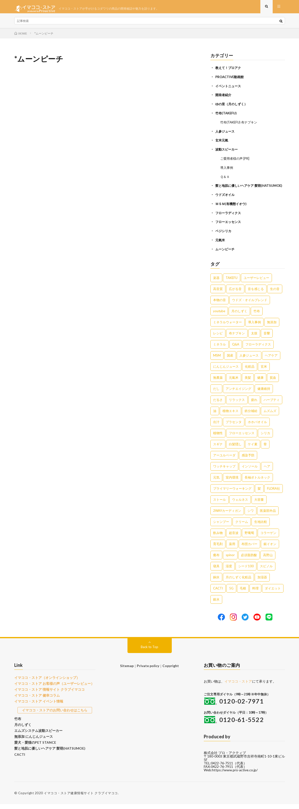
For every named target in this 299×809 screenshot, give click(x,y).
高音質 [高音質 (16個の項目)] (218, 294)
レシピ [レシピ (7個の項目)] (218, 338)
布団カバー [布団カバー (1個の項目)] (249, 549)
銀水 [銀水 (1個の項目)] (216, 604)
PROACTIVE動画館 (230, 80)
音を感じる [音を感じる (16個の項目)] (256, 294)
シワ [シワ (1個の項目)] (250, 515)
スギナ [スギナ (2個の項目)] (218, 449)
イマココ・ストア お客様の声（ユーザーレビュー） (51, 688)
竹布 (17, 721)
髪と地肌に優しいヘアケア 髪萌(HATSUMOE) (47, 749)
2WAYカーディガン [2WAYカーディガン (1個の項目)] (227, 515)
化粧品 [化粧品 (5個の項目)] (249, 371)
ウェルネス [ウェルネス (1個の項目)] (240, 504)
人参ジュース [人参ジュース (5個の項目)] (249, 360)
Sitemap (127, 670)
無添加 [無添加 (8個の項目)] (272, 327)
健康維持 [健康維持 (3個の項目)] (263, 394)
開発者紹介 (224, 98)
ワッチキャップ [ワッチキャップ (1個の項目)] (224, 471)
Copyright (170, 670)
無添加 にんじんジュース (32, 738)
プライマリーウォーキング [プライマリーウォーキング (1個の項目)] (232, 493)
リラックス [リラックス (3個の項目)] (237, 405)
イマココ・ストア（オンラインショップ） (44, 682)
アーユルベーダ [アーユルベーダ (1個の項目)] (224, 460)
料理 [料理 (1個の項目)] (255, 593)
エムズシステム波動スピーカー (36, 733)
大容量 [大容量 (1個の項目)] (259, 504)
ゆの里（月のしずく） (232, 107)
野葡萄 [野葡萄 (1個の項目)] (249, 538)
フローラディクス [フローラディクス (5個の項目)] (258, 349)
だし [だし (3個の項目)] (216, 394)
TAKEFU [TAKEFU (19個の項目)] (231, 283)
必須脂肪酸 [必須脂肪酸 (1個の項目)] (249, 560)
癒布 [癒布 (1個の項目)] (216, 560)
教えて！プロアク (229, 71)
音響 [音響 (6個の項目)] (267, 338)
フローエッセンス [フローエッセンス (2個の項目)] (241, 438)
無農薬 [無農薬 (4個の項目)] (218, 382)
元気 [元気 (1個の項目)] (216, 482)
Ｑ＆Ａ (225, 178)
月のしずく (22, 727)
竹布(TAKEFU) (226, 116)
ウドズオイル (225, 201)
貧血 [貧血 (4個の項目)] (273, 382)
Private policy (148, 670)
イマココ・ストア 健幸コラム (35, 699)
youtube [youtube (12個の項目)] (219, 316)
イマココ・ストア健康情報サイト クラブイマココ (81, 798)
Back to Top (149, 652)
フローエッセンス (229, 227)
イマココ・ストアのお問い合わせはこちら (54, 713)
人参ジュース (225, 134)
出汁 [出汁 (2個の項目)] (216, 427)
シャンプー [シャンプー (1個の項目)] (221, 527)
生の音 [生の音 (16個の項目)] (275, 294)
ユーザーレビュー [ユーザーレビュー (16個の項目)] (256, 283)
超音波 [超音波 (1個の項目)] (233, 538)
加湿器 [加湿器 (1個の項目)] (262, 582)
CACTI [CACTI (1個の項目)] (218, 593)
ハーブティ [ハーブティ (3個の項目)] (272, 405)
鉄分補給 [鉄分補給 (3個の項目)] (251, 416)
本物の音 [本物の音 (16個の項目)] (219, 305)
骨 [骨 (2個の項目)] (265, 449)
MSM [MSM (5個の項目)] (217, 360)
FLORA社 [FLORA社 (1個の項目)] (273, 493)
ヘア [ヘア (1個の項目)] (267, 471)
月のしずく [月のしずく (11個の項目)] (239, 316)
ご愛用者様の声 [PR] (236, 160)
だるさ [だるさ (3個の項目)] (218, 405)
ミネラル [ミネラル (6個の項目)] (219, 349)
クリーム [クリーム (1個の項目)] (241, 527)
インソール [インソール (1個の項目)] (250, 471)
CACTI (19, 755)
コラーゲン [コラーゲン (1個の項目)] (268, 538)
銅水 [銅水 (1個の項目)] (216, 582)
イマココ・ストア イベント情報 (37, 705)
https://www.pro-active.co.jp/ (235, 775)
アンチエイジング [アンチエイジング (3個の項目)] (238, 394)
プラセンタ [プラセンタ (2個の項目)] (234, 427)
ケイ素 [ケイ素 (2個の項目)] (252, 449)
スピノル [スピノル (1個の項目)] (266, 571)
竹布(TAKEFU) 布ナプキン (240, 125)
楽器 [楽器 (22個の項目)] (216, 283)
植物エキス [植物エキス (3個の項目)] (230, 416)
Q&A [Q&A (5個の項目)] (235, 349)
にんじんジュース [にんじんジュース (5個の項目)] (226, 371)
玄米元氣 (222, 142)
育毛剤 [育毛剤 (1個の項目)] (218, 549)
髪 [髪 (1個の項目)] (259, 493)
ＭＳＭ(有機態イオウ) (232, 210)
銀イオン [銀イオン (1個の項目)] (270, 549)
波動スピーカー (227, 151)
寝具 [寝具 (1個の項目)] (216, 571)
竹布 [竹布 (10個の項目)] (256, 316)
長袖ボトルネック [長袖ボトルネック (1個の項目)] (257, 482)
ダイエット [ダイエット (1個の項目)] (273, 593)
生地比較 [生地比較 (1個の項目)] (260, 527)
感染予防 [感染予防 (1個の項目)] (248, 460)
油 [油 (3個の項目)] (214, 416)
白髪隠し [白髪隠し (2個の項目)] (235, 449)
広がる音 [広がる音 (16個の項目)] (235, 294)
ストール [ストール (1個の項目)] (219, 504)
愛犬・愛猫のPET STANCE (33, 744)
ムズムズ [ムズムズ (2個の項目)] (270, 416)
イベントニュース (229, 89)
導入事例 (227, 169)
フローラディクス (229, 219)
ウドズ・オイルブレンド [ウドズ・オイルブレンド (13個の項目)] (249, 305)
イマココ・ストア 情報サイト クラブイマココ (47, 694)
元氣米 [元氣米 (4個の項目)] (233, 382)
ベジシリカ (224, 236)
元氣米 (220, 245)
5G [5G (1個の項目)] (231, 593)
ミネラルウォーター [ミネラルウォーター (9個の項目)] (227, 327)
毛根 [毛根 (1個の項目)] (243, 593)
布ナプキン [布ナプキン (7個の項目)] (237, 338)
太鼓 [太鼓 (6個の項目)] (254, 338)
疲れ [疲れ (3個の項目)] (254, 405)
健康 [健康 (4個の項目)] (260, 382)
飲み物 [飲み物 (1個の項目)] (218, 538)
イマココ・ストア (238, 686)
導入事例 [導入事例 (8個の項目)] (254, 327)
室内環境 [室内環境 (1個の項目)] (232, 482)
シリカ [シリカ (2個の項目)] (265, 438)
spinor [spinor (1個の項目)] (230, 560)
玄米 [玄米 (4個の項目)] (264, 371)
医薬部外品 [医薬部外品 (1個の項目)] (268, 515)
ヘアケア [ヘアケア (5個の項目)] (271, 360)
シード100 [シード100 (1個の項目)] (246, 571)
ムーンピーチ (225, 254)
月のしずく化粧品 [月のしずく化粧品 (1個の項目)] (238, 582)
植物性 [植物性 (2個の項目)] (218, 438)
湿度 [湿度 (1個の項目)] (229, 571)
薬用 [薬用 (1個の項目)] (232, 549)
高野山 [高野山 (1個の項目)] (268, 560)
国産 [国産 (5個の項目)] (230, 360)
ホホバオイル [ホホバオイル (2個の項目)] (257, 427)
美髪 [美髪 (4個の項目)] (248, 382)
